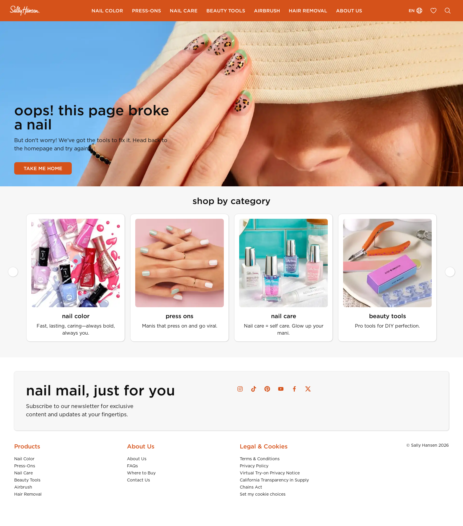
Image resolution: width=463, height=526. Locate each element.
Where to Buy (141, 473)
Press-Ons (24, 465)
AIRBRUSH (267, 11)
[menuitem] (107, 10)
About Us (136, 458)
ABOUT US (349, 11)
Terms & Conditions (260, 458)
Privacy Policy (254, 465)
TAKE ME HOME (43, 168)
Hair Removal (28, 494)
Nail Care (23, 473)
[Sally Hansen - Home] (25, 11)
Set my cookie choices (263, 494)
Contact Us (138, 480)
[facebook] (294, 388)
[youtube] (280, 388)
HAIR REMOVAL (308, 11)
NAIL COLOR (107, 11)
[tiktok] (253, 388)
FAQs (132, 465)
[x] (308, 388)
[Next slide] (450, 272)
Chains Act (251, 487)
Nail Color (24, 458)
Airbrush (23, 487)
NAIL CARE (184, 11)
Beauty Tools (27, 480)
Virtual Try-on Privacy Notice (270, 473)
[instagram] (240, 388)
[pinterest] (267, 388)
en (416, 10)
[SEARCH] (448, 11)
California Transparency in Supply (274, 480)
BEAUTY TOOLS (225, 11)
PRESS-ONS (146, 11)
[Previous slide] (13, 272)
